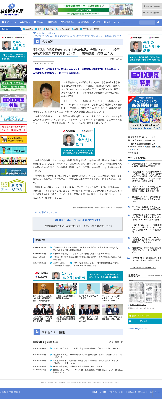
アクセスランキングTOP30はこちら (143, 268)
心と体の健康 (64, 29)
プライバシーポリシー (117, 392)
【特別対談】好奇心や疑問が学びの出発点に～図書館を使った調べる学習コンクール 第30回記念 (146, 217)
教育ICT (25, 22)
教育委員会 (67, 22)
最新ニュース (9, 22)
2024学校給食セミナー (46, 212)
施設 (76, 29)
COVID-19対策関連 (91, 29)
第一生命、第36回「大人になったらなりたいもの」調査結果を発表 (146, 208)
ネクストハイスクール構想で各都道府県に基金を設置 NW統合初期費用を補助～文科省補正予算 (146, 189)
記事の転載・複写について (138, 392)
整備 (96, 22)
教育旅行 (83, 22)
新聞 (148, 147)
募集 (107, 22)
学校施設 (39, 22)
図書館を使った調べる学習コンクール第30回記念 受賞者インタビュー (146, 199)
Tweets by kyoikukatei (137, 329)
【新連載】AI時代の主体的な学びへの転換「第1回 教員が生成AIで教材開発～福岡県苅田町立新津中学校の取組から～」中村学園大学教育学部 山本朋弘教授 (147, 176)
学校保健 (50, 29)
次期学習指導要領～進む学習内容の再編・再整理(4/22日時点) (146, 165)
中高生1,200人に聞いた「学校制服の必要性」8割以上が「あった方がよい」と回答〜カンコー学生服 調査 (147, 228)
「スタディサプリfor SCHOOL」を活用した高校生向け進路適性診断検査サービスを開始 (146, 240)
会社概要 (103, 392)
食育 (39, 29)
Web (153, 147)
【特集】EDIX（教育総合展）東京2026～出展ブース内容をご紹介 (146, 259)
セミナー (119, 22)
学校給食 (29, 29)
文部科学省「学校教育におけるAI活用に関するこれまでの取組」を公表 (146, 250)
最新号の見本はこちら (138, 305)
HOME (95, 392)
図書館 (52, 22)
